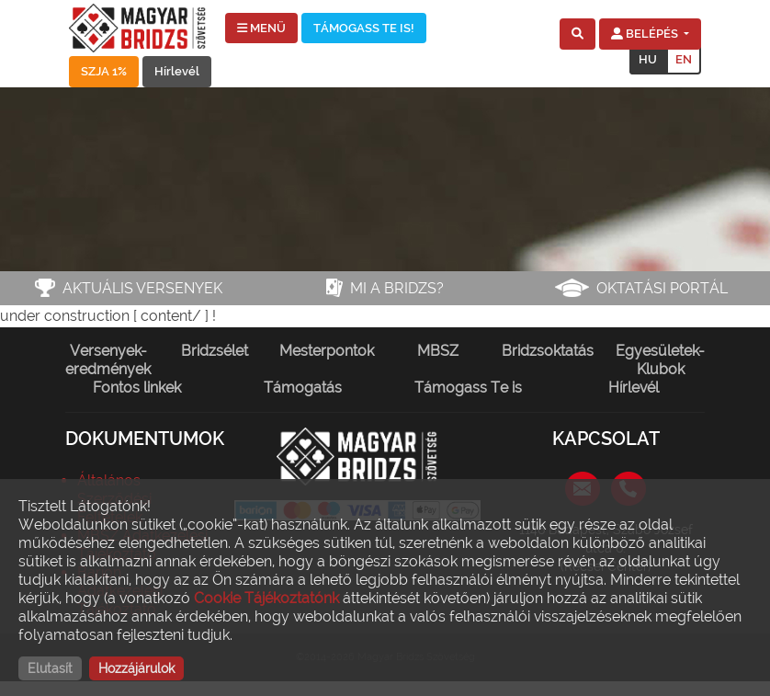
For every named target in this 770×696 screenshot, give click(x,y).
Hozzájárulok (136, 668)
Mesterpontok (326, 350)
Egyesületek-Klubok (660, 360)
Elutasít (50, 668)
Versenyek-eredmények (108, 360)
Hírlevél (176, 71)
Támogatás (303, 387)
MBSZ (438, 350)
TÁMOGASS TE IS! (363, 28)
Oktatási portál (662, 288)
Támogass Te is (468, 387)
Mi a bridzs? (397, 288)
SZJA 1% (104, 71)
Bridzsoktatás (548, 350)
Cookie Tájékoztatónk (266, 598)
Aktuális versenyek (142, 288)
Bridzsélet (214, 350)
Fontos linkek (137, 387)
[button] (577, 34)
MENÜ (261, 28)
